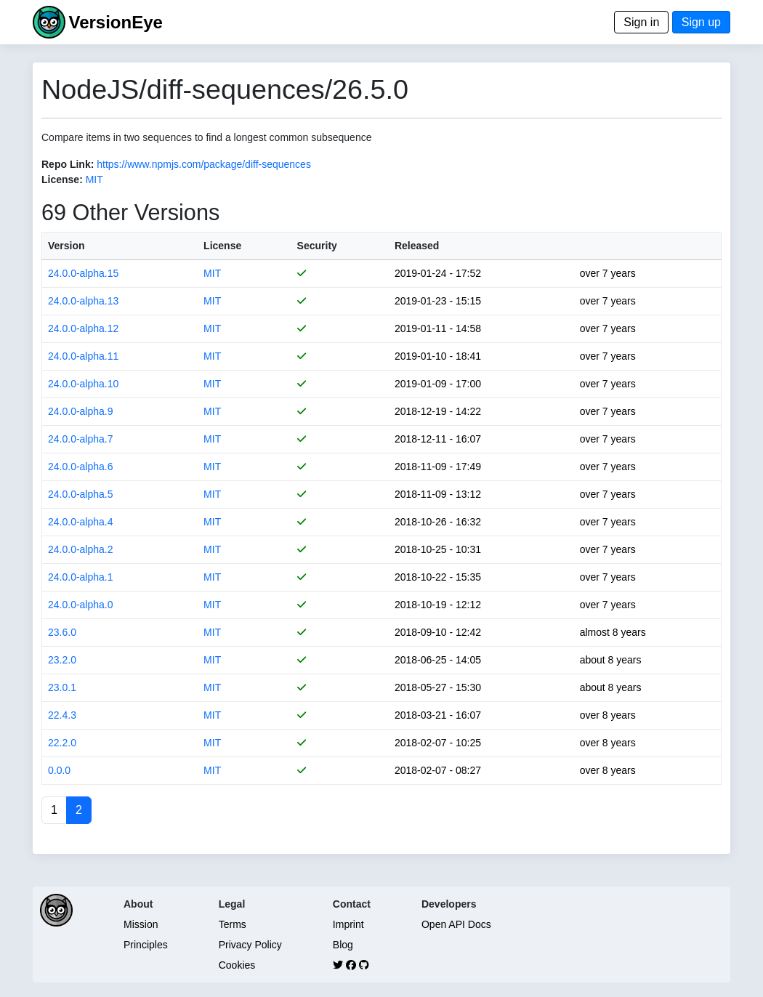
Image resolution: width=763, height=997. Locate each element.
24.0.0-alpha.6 (80, 466)
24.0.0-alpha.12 (83, 328)
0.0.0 (59, 770)
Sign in (641, 22)
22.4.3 (62, 715)
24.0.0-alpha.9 (80, 411)
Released (417, 245)
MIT (94, 179)
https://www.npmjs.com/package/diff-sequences (204, 164)
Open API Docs (456, 924)
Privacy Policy (250, 944)
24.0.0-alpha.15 (83, 273)
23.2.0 (62, 660)
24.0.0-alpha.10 (83, 383)
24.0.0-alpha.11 (83, 356)
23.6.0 (62, 632)
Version (66, 245)
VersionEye (115, 22)
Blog (343, 944)
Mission (141, 924)
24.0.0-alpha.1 (80, 577)
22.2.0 (62, 742)
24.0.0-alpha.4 (80, 522)
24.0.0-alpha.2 (80, 549)
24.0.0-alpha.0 (80, 604)
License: (62, 179)
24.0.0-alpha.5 (80, 494)
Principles (146, 944)
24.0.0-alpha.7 (80, 439)
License (222, 245)
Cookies (237, 965)
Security (317, 245)
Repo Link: (67, 164)
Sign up (701, 22)
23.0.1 (62, 687)
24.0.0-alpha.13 (83, 301)
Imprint (348, 924)
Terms (232, 924)
